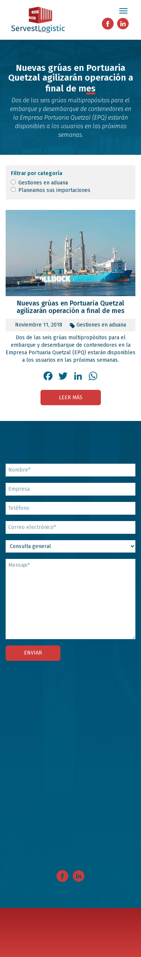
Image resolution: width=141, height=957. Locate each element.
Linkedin (123, 24)
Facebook (108, 24)
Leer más (70, 397)
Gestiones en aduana (101, 325)
